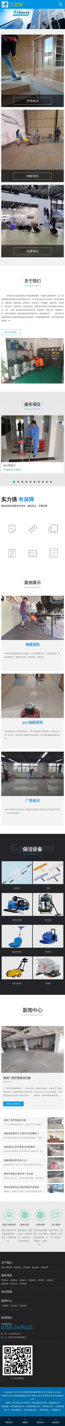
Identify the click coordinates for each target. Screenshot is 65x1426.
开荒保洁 (4, 1280)
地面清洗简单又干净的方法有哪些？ (21, 1142)
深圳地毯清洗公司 (17, 1406)
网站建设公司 (54, 1403)
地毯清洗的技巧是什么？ (16, 1169)
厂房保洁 (32, 811)
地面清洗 (13, 1280)
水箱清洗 (49, 1280)
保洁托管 (13, 1284)
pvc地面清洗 (32, 733)
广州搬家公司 (55, 1410)
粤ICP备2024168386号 (21, 1403)
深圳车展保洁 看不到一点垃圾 (18, 1183)
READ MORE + (11, 343)
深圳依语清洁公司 (33, 1406)
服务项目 (32, 416)
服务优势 (24, 1235)
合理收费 (40, 1235)
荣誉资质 (44, 1267)
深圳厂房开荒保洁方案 (17, 1088)
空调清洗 (22, 1284)
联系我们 (6, 1317)
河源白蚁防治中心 (31, 1410)
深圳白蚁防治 (16, 1410)
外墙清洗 (31, 1280)
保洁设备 (32, 861)
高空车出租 (44, 1410)
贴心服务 (56, 1235)
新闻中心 (32, 1021)
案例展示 (32, 594)
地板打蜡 (4, 1284)
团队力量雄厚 (9, 1235)
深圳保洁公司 (47, 1406)
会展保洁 (22, 1280)
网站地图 (36, 1403)
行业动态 (13, 1306)
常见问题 (22, 1306)
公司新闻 (4, 1306)
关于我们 (32, 292)
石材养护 (40, 1280)
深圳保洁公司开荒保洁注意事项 (19, 1156)
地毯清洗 (32, 655)
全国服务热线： (32, 1326)
